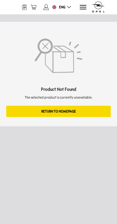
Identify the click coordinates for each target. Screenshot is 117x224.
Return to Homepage (58, 111)
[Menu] (82, 7)
